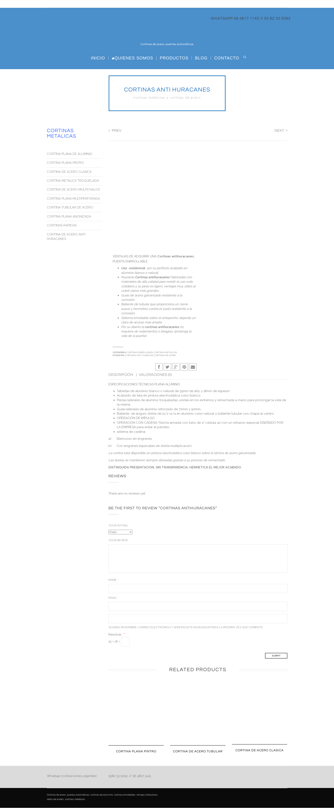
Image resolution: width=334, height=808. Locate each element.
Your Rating (118, 525)
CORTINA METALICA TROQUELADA (73, 181)
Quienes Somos (132, 58)
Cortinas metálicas (165, 352)
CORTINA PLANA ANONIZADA (69, 217)
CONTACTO (226, 58)
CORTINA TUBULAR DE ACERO (70, 208)
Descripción (121, 375)
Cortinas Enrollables (140, 352)
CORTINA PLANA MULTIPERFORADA (73, 199)
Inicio (98, 58)
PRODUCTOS (174, 58)
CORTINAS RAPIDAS (62, 225)
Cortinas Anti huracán (139, 355)
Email (113, 598)
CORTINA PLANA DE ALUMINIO (69, 154)
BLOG (201, 58)
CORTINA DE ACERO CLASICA (259, 750)
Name (113, 580)
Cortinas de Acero (165, 355)
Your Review (118, 540)
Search (244, 57)
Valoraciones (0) (155, 375)
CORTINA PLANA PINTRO (136, 751)
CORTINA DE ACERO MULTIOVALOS (73, 190)
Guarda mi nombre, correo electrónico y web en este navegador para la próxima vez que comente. (185, 627)
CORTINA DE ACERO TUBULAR (198, 751)
